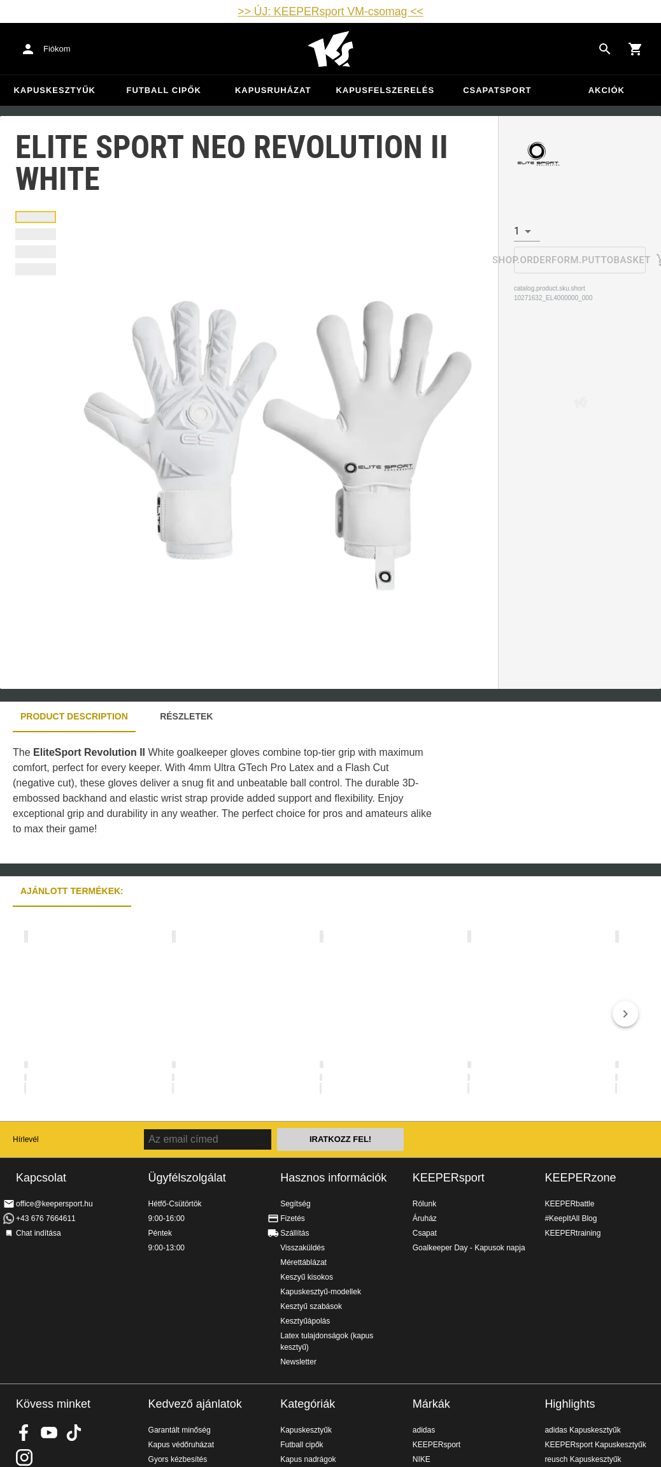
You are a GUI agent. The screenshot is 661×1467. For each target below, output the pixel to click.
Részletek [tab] (186, 716)
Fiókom (57, 49)
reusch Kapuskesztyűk (582, 1459)
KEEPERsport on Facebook (24, 1432)
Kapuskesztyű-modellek (320, 1291)
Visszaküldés (302, 1247)
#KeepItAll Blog (570, 1218)
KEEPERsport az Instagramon (24, 1457)
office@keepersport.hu (54, 1203)
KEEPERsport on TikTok (74, 1432)
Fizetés (292, 1218)
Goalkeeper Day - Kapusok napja (469, 1247)
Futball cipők (163, 90)
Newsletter (298, 1361)
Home (330, 49)
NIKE (421, 1459)
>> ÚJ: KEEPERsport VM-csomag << (330, 11)
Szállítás (294, 1233)
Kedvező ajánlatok (195, 1404)
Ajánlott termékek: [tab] (72, 891)
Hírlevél (26, 1139)
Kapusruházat (273, 90)
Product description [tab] (74, 716)
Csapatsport (497, 90)
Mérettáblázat (303, 1262)
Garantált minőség (179, 1430)
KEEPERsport (449, 1177)
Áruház (425, 1218)
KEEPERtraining (572, 1233)
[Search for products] (605, 49)
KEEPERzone (580, 1177)
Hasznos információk (333, 1177)
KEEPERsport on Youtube (49, 1432)
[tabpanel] (223, 798)
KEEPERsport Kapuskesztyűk (595, 1444)
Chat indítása (38, 1233)
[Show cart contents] (635, 49)
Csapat (425, 1233)
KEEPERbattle (569, 1203)
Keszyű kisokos (306, 1277)
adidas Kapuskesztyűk (582, 1430)
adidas (424, 1430)
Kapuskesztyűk (54, 90)
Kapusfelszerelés (385, 90)
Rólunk (424, 1203)
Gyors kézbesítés (178, 1459)
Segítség (295, 1203)
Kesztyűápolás (305, 1321)
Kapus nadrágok (308, 1459)
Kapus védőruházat (181, 1444)
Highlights (569, 1404)
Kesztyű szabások (311, 1306)
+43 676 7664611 (46, 1218)
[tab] (35, 217)
